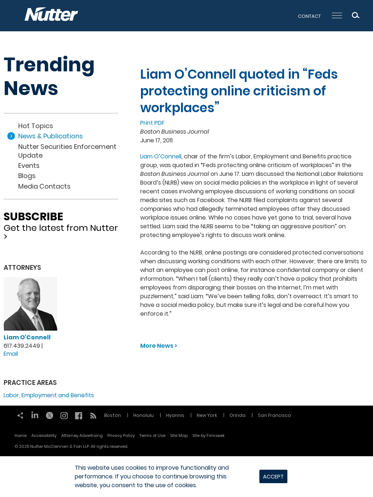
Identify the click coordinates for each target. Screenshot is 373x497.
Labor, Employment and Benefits (49, 395)
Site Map (179, 435)
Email (11, 354)
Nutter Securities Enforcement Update (67, 151)
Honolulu (143, 415)
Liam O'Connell (27, 337)
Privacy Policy (121, 435)
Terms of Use (152, 435)
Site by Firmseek (208, 435)
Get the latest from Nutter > (61, 224)
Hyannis (175, 415)
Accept (273, 476)
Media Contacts (44, 186)
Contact (309, 16)
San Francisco (274, 415)
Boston (112, 415)
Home (21, 435)
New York (207, 415)
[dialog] (186, 476)
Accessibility (43, 435)
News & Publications (50, 136)
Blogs (27, 175)
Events (29, 165)
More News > (158, 346)
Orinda (237, 415)
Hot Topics (35, 125)
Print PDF (152, 123)
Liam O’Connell (160, 156)
